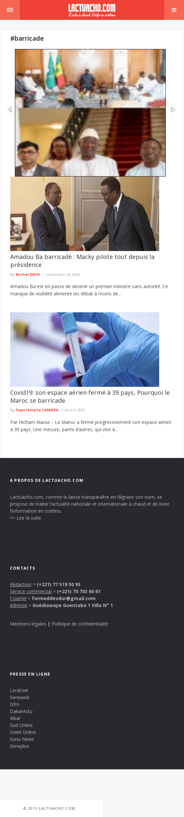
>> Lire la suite (25, 518)
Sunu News (22, 739)
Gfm (14, 704)
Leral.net (19, 690)
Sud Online (21, 725)
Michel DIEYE (28, 274)
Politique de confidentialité (80, 624)
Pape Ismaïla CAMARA (37, 409)
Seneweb (19, 697)
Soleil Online (23, 732)
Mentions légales (28, 624)
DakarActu (21, 711)
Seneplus (19, 746)
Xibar (15, 718)
